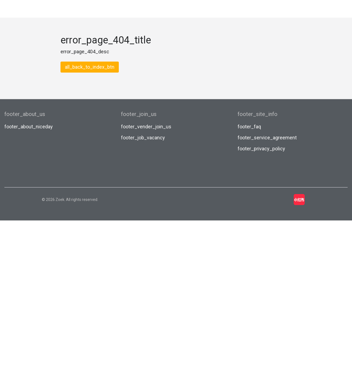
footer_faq (249, 126)
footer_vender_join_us (146, 126)
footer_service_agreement (267, 137)
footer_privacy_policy (261, 148)
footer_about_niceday (28, 126)
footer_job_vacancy (143, 137)
